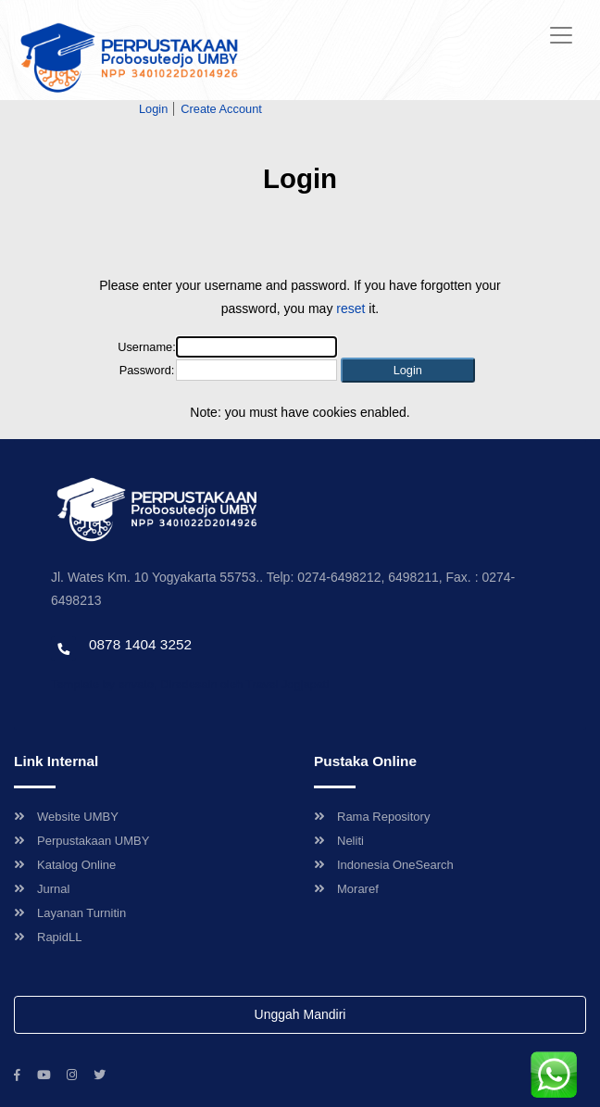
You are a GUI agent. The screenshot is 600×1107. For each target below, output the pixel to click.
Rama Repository (372, 817)
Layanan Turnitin (70, 913)
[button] (408, 370)
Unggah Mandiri (300, 1014)
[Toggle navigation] (561, 35)
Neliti (339, 841)
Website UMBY (66, 817)
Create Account (221, 109)
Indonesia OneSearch (384, 865)
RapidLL (47, 937)
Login (153, 109)
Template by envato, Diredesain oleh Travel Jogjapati (190, 684)
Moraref (346, 889)
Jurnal (41, 889)
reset (350, 308)
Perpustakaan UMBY (81, 841)
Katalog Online (65, 865)
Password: (147, 370)
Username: (147, 347)
